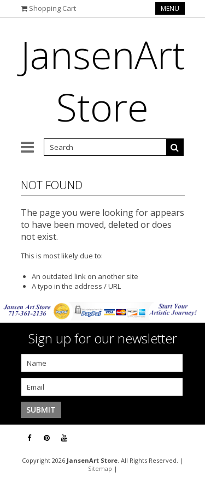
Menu (170, 8)
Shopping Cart (52, 8)
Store (103, 80)
